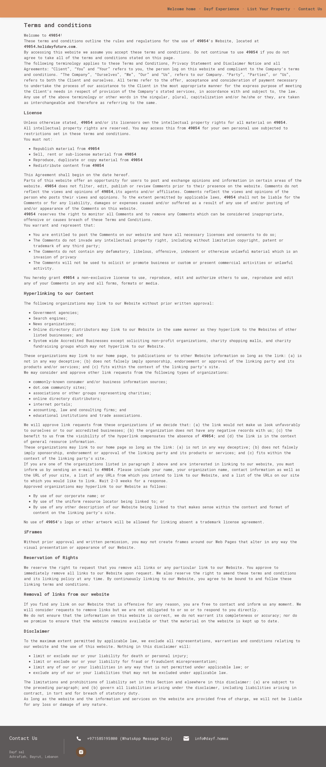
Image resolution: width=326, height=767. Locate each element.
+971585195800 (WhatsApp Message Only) (124, 738)
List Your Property (268, 9)
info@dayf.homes (205, 738)
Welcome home (181, 9)
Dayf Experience (221, 9)
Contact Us (310, 9)
